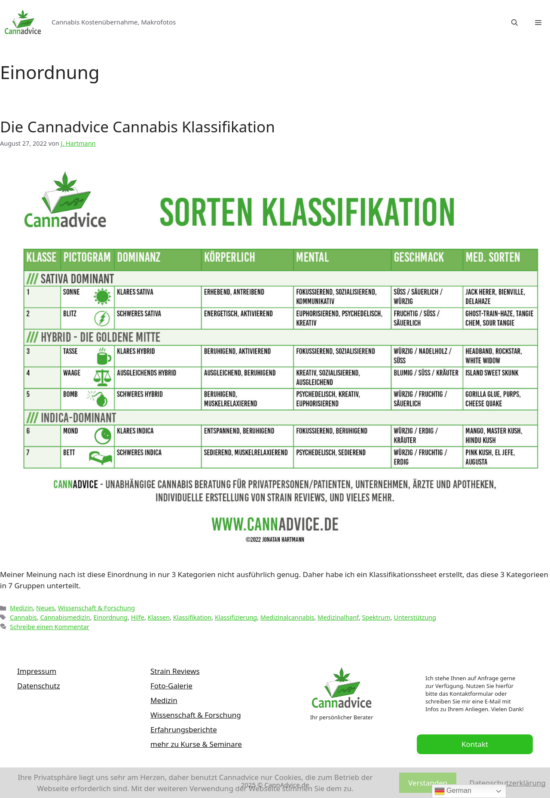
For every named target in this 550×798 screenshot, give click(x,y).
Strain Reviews (175, 671)
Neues (45, 608)
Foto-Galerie (171, 686)
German (452, 791)
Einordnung (110, 617)
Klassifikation (192, 617)
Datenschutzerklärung (507, 783)
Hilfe (137, 617)
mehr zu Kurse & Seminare (196, 744)
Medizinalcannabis (287, 617)
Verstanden (427, 783)
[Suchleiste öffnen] (514, 22)
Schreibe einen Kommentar (49, 627)
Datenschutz (38, 686)
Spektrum (376, 617)
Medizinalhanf (338, 617)
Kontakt (474, 744)
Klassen (159, 617)
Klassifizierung (236, 617)
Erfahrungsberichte (183, 729)
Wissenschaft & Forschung (96, 608)
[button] (538, 22)
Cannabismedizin (65, 617)
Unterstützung (415, 617)
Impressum (36, 671)
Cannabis (23, 617)
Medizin (21, 608)
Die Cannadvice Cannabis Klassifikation (137, 126)
